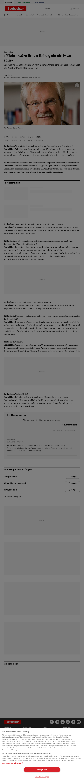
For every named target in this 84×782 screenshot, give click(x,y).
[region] (42, 755)
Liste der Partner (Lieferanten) (12, 763)
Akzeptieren (42, 770)
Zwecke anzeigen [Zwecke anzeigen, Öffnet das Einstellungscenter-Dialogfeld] (42, 777)
